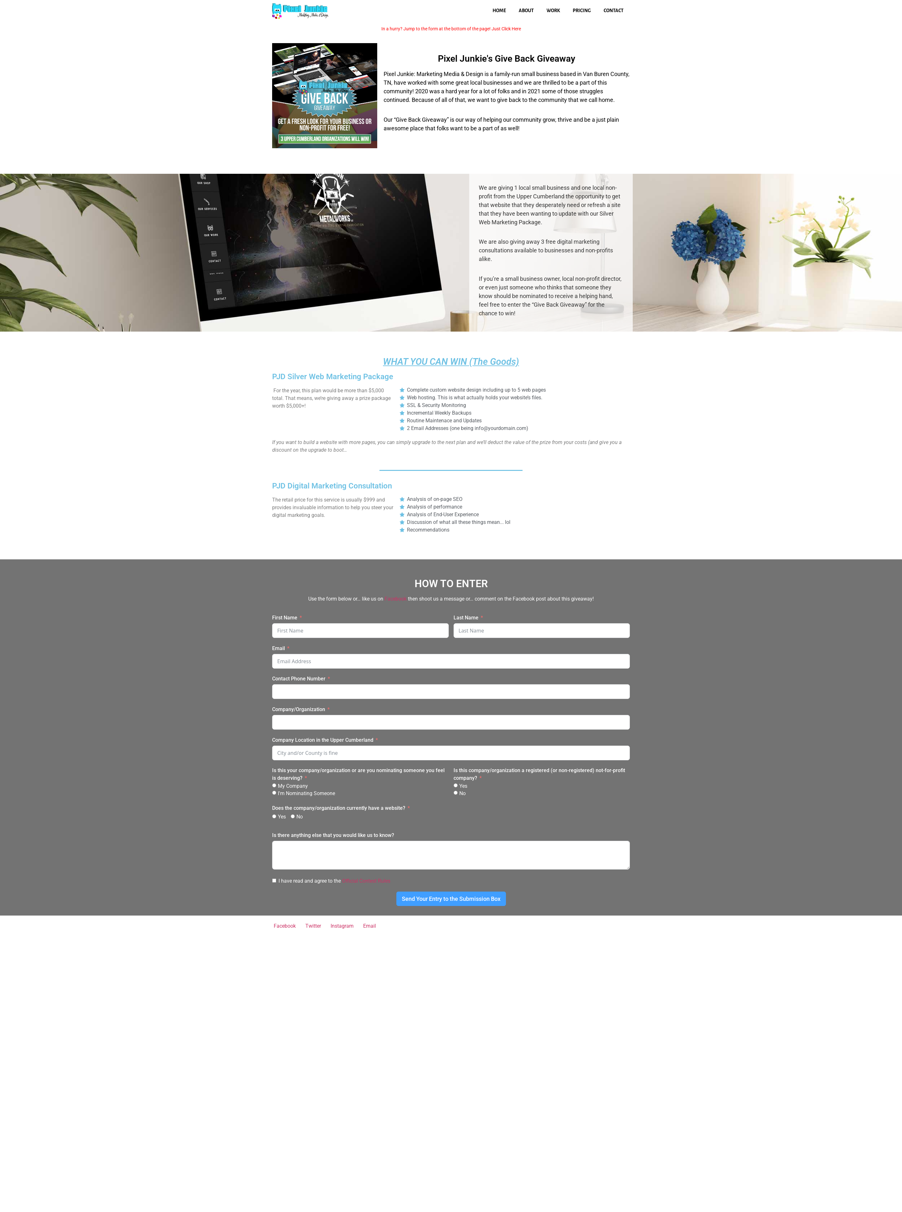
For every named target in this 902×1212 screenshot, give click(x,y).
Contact (613, 10)
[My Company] (274, 785)
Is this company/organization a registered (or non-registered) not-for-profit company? (539, 774)
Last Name (466, 618)
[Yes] (456, 785)
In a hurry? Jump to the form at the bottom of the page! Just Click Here (451, 28)
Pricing (582, 10)
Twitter (313, 926)
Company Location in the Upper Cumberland (322, 740)
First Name (284, 618)
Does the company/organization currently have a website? (338, 808)
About (526, 10)
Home (499, 10)
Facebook (396, 599)
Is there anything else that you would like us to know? (333, 835)
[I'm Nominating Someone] (274, 793)
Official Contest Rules (366, 881)
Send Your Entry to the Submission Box (451, 898)
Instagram (342, 926)
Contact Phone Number (298, 679)
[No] (456, 793)
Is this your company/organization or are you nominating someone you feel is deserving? (358, 774)
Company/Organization (298, 709)
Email (278, 648)
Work (553, 10)
